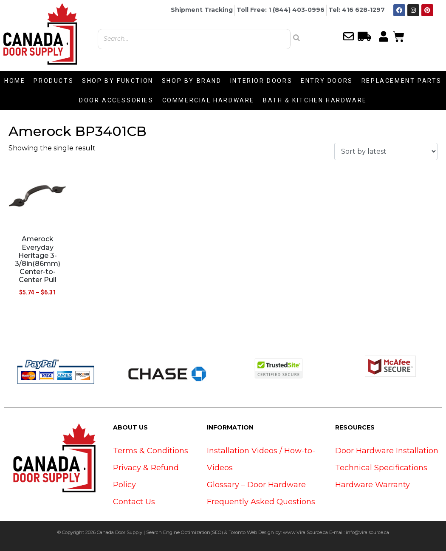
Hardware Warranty (372, 484)
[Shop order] (386, 151)
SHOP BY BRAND (192, 80)
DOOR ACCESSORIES (116, 100)
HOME (14, 80)
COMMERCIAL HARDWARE (208, 100)
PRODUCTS (53, 80)
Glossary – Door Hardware (256, 484)
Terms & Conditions (150, 450)
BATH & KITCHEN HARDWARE (315, 100)
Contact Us (134, 501)
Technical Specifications (381, 467)
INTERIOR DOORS (261, 80)
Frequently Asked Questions (261, 501)
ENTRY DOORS (327, 80)
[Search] (296, 37)
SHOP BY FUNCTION (117, 80)
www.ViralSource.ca (305, 532)
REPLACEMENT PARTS (401, 80)
